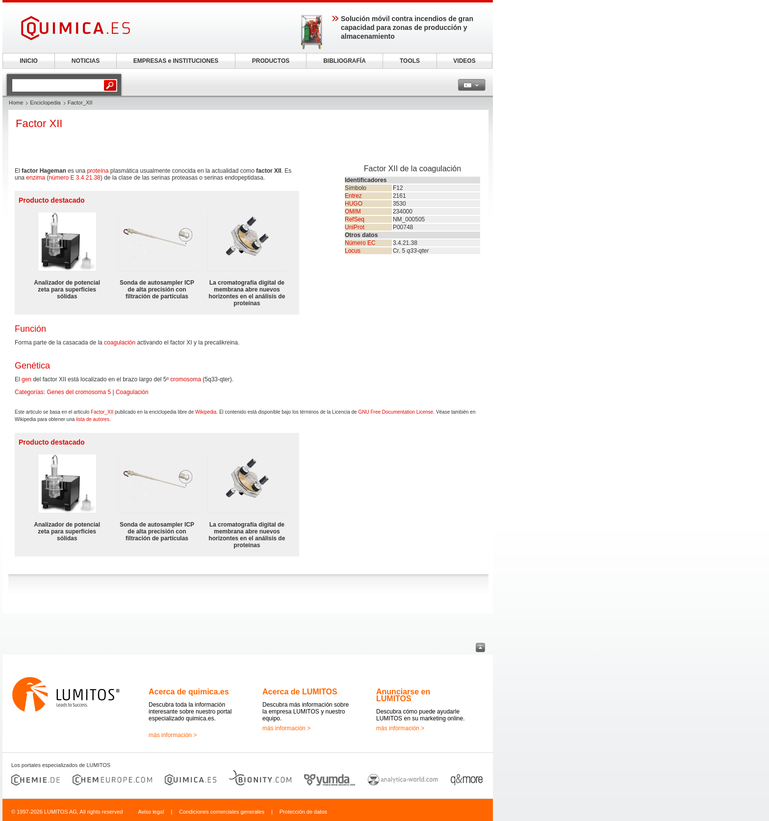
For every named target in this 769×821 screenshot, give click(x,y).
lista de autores (92, 419)
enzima (35, 177)
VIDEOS (464, 60)
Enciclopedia (45, 103)
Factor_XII (102, 412)
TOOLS (410, 60)
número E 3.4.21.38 (74, 177)
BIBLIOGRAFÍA (344, 60)
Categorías (29, 392)
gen (26, 379)
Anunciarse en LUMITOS (403, 695)
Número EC (360, 242)
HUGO (353, 203)
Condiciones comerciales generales (221, 812)
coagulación (119, 342)
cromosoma (185, 379)
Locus (352, 250)
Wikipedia (205, 412)
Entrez (353, 195)
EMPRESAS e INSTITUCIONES (175, 60)
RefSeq (354, 219)
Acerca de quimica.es (189, 692)
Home (16, 103)
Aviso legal (151, 812)
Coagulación (132, 392)
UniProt (354, 227)
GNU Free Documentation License (395, 412)
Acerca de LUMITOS (299, 692)
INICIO (29, 60)
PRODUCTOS (270, 60)
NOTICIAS (86, 60)
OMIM (353, 211)
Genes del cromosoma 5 (79, 392)
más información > (173, 735)
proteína (97, 170)
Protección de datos (303, 812)
